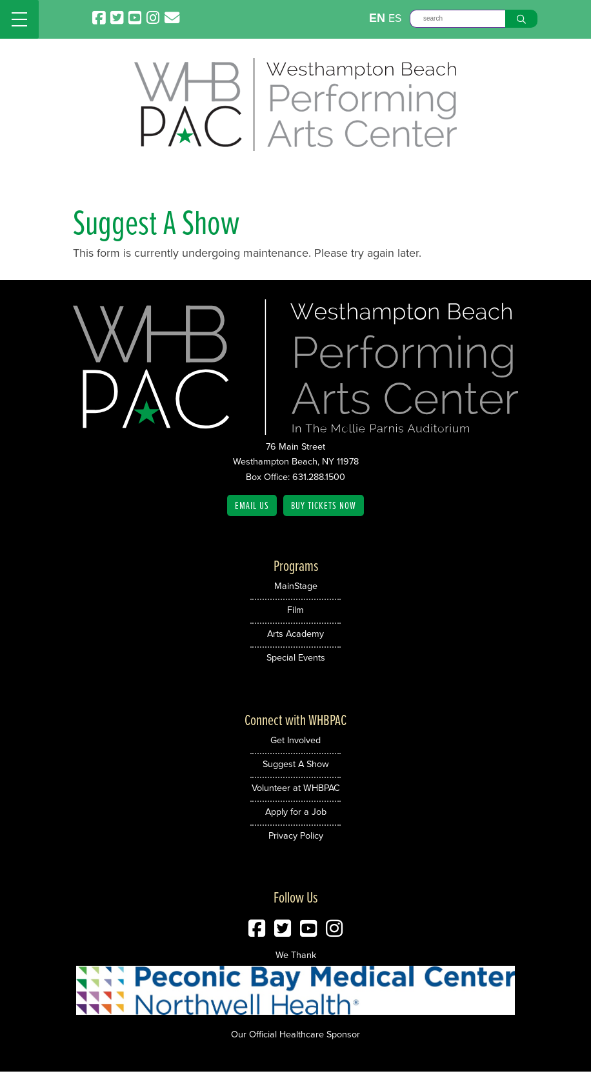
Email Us (252, 505)
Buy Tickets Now (323, 505)
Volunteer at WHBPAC (296, 788)
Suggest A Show (296, 764)
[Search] (457, 19)
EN (377, 18)
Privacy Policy (295, 835)
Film (295, 610)
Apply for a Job (295, 811)
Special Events (295, 657)
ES (395, 18)
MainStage (295, 586)
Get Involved (295, 740)
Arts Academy (295, 633)
